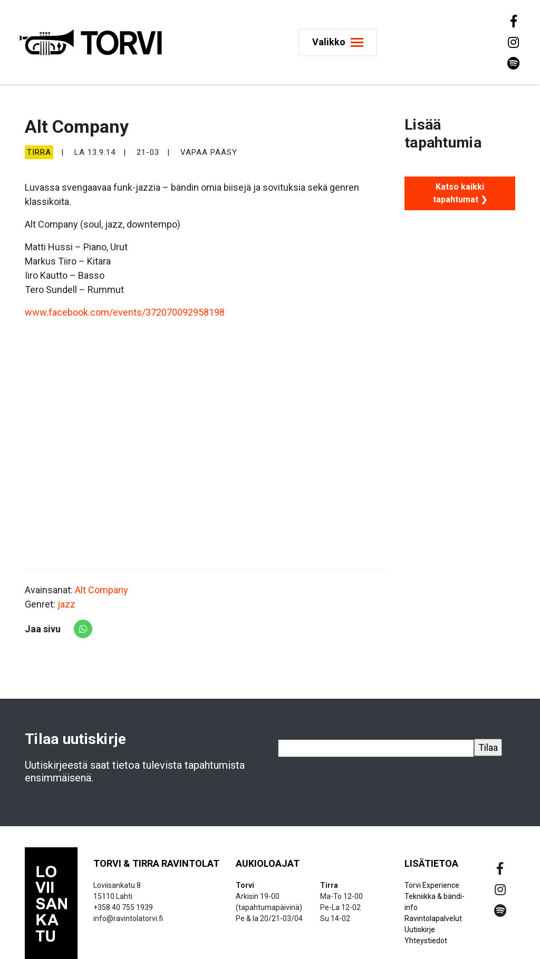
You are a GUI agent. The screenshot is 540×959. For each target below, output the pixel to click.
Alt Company (101, 589)
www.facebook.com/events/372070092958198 (125, 312)
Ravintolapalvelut (433, 918)
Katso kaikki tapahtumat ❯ (460, 193)
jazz (66, 604)
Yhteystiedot (425, 940)
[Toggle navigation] (337, 42)
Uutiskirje (419, 929)
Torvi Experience (431, 885)
